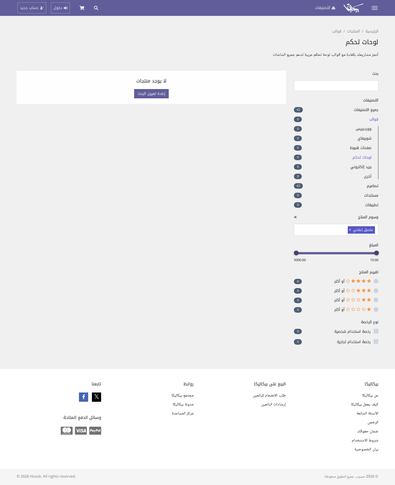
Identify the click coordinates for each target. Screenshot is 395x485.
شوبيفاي (333, 138)
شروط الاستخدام (365, 440)
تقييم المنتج (368, 272)
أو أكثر (352, 281)
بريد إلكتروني (333, 167)
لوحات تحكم (333, 157)
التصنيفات (370, 100)
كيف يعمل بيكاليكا (364, 404)
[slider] (376, 253)
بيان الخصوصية (366, 449)
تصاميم (336, 186)
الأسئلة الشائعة (367, 413)
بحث (375, 73)
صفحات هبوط (333, 148)
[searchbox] (345, 229)
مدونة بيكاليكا (183, 404)
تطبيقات (336, 205)
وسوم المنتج (336, 217)
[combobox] (336, 230)
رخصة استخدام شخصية (352, 331)
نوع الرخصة (369, 322)
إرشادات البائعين (273, 404)
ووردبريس (333, 129)
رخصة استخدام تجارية (354, 342)
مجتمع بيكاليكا (182, 395)
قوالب (336, 31)
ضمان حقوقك (367, 431)
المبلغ (373, 245)
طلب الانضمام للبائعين (269, 395)
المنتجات (353, 31)
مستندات (336, 195)
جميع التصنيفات (336, 110)
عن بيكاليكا (370, 395)
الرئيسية (371, 31)
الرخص (373, 422)
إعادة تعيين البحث (151, 93)
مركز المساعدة (183, 413)
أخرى (333, 176)
